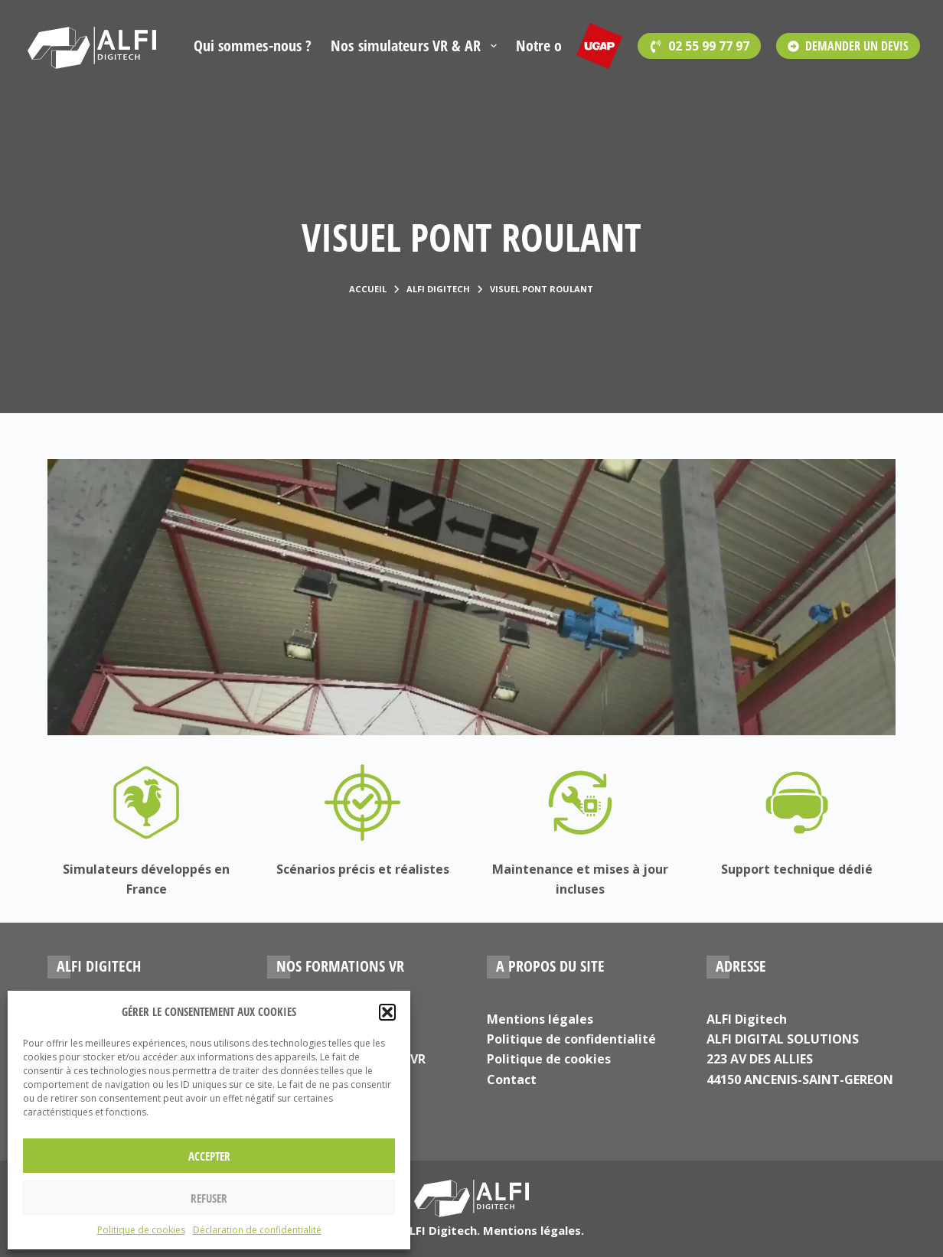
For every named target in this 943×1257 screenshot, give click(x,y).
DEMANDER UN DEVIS (848, 45)
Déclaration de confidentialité (257, 1229)
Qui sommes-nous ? (253, 45)
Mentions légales (540, 1019)
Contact (512, 1079)
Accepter (209, 1156)
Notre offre (550, 45)
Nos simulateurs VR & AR (416, 45)
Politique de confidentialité (571, 1039)
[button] (387, 1012)
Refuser (209, 1198)
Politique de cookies (141, 1229)
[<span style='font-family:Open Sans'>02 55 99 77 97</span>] (699, 46)
